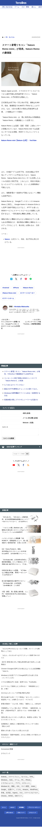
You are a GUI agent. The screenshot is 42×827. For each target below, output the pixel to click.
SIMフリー (19, 796)
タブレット (26, 783)
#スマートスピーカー (27, 293)
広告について (21, 813)
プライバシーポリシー (34, 807)
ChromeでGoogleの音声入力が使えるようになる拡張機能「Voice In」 (20, 670)
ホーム (4, 807)
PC (23, 780)
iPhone (29, 780)
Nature (7, 239)
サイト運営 (25, 787)
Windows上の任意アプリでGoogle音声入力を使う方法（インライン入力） (19, 677)
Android (4, 777)
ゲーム (17, 7)
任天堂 (9, 793)
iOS (18, 787)
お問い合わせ (9, 813)
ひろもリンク (5, 753)
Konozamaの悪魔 (7, 749)
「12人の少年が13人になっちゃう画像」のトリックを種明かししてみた (20, 650)
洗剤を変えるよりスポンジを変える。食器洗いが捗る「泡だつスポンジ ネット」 (21, 719)
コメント (5, 427)
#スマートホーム (8, 298)
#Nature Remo (28, 288)
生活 (11, 780)
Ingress (15, 793)
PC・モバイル (7, 7)
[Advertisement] (21, 20)
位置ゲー (11, 790)
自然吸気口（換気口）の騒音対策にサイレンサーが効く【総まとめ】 (20, 725)
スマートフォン (14, 777)
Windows (4, 780)
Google (4, 790)
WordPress (34, 790)
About (12, 807)
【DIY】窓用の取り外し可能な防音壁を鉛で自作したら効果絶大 (20, 663)
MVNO (11, 796)
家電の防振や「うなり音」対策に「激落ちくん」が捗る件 (21, 704)
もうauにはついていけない (14, 385)
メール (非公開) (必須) (30, 418)
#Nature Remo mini (9, 293)
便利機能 (21, 807)
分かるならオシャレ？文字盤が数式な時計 (15, 693)
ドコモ (19, 790)
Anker (33, 787)
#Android (5, 288)
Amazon (26, 790)
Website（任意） (29, 423)
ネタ (21, 793)
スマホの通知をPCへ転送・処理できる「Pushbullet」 (19, 682)
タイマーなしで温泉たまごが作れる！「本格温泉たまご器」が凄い (20, 688)
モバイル (25, 777)
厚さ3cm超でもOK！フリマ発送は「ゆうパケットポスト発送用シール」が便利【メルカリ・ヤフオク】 (20, 699)
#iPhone (16, 288)
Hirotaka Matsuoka (21, 307)
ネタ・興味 (25, 7)
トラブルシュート (7, 783)
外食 (3, 793)
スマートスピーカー (31, 793)
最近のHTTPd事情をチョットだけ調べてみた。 (21, 389)
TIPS (32, 777)
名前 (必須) (26, 413)
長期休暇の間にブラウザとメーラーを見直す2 (21, 400)
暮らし (34, 7)
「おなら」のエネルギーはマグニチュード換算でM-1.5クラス (20, 657)
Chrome (4, 796)
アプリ (18, 783)
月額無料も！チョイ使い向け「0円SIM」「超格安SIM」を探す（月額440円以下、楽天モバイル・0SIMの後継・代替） (21, 710)
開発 (14, 787)
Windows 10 (6, 787)
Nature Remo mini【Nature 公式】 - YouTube (19, 140)
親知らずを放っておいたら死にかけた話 (15, 731)
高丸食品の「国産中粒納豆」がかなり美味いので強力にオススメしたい (21, 736)
